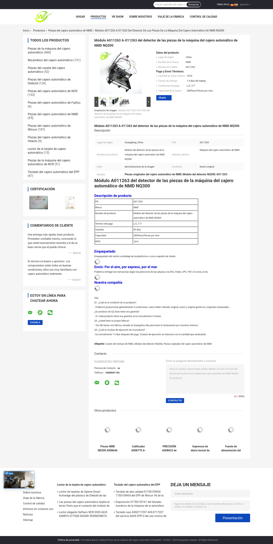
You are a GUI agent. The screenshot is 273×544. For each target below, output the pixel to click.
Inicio (26, 30)
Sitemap (28, 519)
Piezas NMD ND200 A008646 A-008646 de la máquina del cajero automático (107, 448)
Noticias (28, 514)
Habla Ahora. (223, 4)
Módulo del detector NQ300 (148, 344)
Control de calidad (203, 16)
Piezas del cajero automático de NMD (70, 30)
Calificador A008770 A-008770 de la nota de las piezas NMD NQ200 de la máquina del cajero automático (138, 448)
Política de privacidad (68, 540)
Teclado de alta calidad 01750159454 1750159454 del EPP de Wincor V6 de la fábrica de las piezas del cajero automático (140, 494)
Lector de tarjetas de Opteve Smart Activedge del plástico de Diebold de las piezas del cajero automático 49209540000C (83, 494)
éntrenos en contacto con (38, 508)
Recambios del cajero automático (50, 60)
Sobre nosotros (140, 16)
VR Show (118, 16)
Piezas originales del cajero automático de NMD (188, 344)
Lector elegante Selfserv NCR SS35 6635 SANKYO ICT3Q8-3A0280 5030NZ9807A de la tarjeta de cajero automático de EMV (84, 515)
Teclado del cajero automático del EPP (53, 172)
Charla (162, 97)
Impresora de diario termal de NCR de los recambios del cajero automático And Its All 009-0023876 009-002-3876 (200, 448)
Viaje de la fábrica (171, 16)
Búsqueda (193, 4)
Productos (98, 16)
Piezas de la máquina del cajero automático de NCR (49, 162)
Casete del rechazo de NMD (119, 344)
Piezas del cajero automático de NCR (53, 91)
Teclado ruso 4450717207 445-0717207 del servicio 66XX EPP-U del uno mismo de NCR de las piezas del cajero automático (141, 515)
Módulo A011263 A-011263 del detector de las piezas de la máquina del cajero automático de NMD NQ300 (122, 114)
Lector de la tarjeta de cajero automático (81, 484)
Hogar (80, 16)
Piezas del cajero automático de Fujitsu (54, 102)
